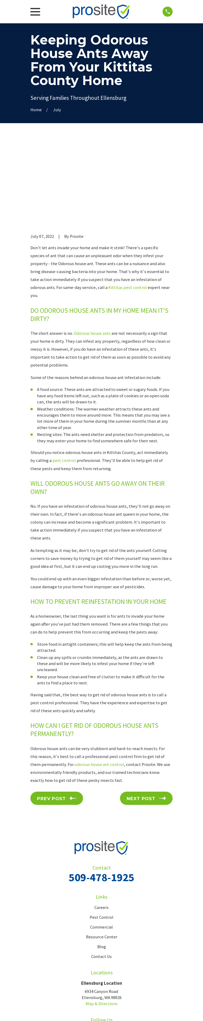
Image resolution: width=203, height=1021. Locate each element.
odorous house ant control (99, 684)
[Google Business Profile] (107, 950)
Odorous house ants (92, 253)
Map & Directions (102, 923)
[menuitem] (37, 1010)
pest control (64, 380)
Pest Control (101, 837)
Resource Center (101, 856)
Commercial (101, 846)
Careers (101, 827)
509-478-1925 (101, 797)
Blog (101, 866)
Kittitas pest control (127, 207)
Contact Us (101, 876)
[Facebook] (96, 950)
